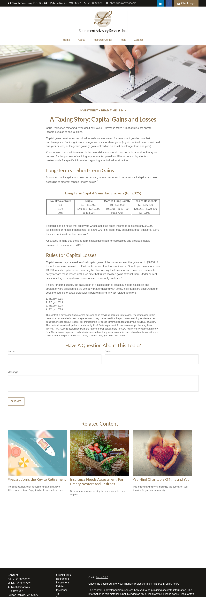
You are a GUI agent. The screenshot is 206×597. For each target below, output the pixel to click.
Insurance (62, 590)
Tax (58, 593)
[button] (66, 40)
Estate (59, 586)
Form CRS (102, 577)
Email (108, 351)
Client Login (186, 3)
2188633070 (93, 3)
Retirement (62, 578)
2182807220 (24, 583)
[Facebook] (169, 3)
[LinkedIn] (160, 3)
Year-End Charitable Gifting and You (161, 479)
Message (13, 372)
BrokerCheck (170, 583)
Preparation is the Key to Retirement (37, 479)
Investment (62, 582)
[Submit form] (16, 401)
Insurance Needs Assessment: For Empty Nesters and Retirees (96, 481)
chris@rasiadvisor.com (121, 3)
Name (11, 351)
